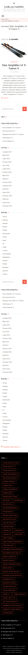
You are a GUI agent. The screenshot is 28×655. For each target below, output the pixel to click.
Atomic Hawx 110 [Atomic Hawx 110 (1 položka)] (8, 467)
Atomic (5, 217)
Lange (4, 247)
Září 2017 (6, 179)
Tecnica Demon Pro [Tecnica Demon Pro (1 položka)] (9, 590)
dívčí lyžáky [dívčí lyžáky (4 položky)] (6, 500)
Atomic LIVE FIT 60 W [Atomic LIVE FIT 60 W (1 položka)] (9, 470)
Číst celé (3, 98)
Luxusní (5, 250)
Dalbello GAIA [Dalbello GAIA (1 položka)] (7, 485)
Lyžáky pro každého (14, 6)
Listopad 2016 (7, 186)
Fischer (5, 237)
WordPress (19, 652)
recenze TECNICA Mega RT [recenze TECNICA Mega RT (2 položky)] (11, 572)
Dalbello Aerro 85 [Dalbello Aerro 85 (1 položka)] (9, 482)
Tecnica (5, 274)
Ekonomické (6, 233)
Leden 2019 (6, 169)
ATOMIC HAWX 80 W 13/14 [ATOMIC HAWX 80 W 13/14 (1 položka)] (11, 463)
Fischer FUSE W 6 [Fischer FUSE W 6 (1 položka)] (8, 504)
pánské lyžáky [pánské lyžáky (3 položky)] (7, 568)
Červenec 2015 (7, 196)
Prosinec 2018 (7, 172)
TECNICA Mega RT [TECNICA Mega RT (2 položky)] (19, 594)
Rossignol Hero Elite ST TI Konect (13, 134)
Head (4, 240)
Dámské (5, 223)
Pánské (5, 264)
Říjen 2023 (6, 155)
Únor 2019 (6, 165)
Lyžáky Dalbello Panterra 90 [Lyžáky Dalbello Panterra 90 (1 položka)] (12, 542)
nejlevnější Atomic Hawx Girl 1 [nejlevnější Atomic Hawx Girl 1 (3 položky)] (13, 549)
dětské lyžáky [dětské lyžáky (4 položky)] (18, 500)
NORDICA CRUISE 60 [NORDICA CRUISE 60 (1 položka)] (8, 560)
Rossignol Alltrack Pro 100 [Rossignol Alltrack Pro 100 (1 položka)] (12, 575)
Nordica (5, 260)
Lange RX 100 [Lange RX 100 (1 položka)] (7, 534)
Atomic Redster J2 (8, 141)
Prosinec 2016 (7, 182)
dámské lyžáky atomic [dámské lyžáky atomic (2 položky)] (10, 497)
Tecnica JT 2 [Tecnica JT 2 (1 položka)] (7, 594)
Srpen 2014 (6, 202)
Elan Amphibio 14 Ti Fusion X (14, 67)
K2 (3, 244)
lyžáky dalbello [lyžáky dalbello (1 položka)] (8, 538)
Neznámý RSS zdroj (10, 447)
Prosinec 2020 (7, 162)
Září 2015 (6, 189)
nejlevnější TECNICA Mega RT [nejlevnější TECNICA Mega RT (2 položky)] (12, 553)
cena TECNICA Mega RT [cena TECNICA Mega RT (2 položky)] (10, 478)
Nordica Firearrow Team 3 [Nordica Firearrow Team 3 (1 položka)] (12, 564)
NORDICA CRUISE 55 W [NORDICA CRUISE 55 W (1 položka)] (9, 557)
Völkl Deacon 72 (8, 138)
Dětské (5, 227)
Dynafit (5, 230)
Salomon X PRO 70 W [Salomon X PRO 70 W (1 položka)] (9, 587)
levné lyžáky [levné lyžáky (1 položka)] (19, 534)
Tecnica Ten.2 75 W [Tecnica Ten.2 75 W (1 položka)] (9, 598)
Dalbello (5, 220)
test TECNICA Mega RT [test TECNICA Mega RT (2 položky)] (10, 602)
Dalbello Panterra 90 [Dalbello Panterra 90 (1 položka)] (10, 489)
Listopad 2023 (7, 152)
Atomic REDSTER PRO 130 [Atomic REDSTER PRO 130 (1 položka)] (11, 474)
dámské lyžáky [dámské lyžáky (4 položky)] (7, 493)
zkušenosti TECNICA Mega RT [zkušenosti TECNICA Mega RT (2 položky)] (12, 609)
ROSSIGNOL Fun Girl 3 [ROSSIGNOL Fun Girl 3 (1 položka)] (9, 583)
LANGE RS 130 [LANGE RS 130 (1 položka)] (7, 530)
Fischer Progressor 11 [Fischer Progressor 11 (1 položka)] (10, 508)
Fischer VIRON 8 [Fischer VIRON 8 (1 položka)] (8, 512)
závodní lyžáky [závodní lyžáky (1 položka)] (8, 613)
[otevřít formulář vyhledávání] (14, 3)
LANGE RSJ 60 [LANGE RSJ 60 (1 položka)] (18, 530)
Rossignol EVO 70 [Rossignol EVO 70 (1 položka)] (8, 579)
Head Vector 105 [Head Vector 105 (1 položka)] (8, 523)
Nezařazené (6, 257)
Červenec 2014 (7, 206)
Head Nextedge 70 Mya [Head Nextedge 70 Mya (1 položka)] (10, 515)
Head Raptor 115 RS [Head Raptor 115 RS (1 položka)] (9, 519)
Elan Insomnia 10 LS (9, 131)
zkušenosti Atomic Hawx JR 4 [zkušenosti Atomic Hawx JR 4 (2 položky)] (12, 605)
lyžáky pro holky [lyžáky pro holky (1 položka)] (8, 545)
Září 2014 (6, 199)
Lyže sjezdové (14, 61)
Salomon (5, 271)
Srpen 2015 (6, 192)
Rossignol (6, 267)
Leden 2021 (6, 159)
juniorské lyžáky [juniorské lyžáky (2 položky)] (8, 527)
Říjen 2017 (6, 175)
